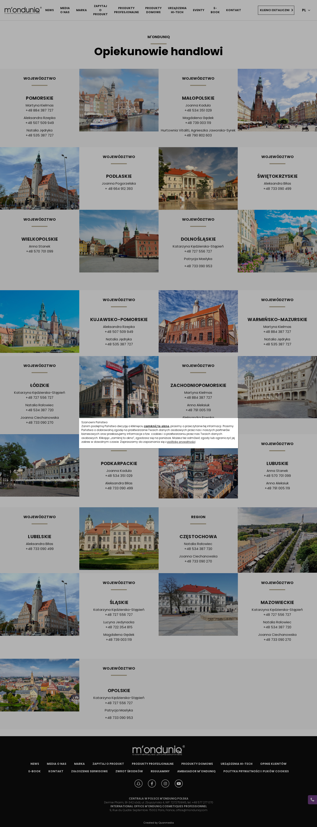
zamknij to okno (156, 426)
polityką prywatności (181, 442)
